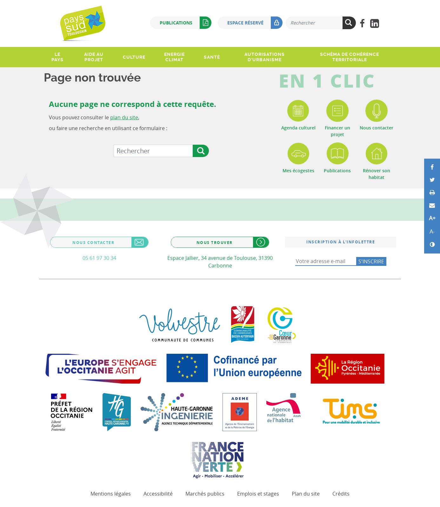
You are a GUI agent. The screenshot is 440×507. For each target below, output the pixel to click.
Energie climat (174, 57)
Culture (134, 57)
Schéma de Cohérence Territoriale (349, 57)
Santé (212, 57)
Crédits (341, 493)
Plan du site (306, 493)
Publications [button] (185, 22)
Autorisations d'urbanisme (264, 57)
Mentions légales (110, 493)
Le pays (57, 57)
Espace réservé (255, 22)
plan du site (124, 117)
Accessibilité (158, 493)
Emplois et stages (258, 493)
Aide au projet (93, 57)
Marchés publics (204, 493)
